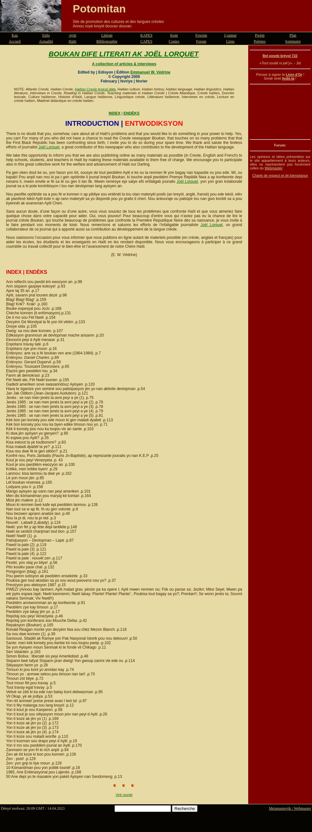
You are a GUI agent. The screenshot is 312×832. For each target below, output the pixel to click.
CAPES (146, 41)
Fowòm (201, 35)
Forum (201, 41)
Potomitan (99, 9)
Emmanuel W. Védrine (150, 72)
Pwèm (259, 35)
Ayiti (72, 35)
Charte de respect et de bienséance (280, 175)
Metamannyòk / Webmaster (290, 808)
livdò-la (288, 78)
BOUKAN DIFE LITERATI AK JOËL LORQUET (123, 54)
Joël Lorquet (48, 147)
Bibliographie (106, 41)
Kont (174, 35)
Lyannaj (230, 35)
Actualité (46, 41)
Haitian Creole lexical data (95, 89)
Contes (174, 41)
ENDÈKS (131, 113)
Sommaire (293, 41)
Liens (230, 41)
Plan (293, 35)
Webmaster (273, 168)
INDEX (115, 113)
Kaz (15, 35)
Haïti (72, 41)
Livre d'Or (294, 74)
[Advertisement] (280, 112)
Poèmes (259, 41)
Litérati (106, 35)
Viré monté (124, 795)
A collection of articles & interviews (124, 64)
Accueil (15, 41)
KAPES (146, 35)
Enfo (46, 35)
